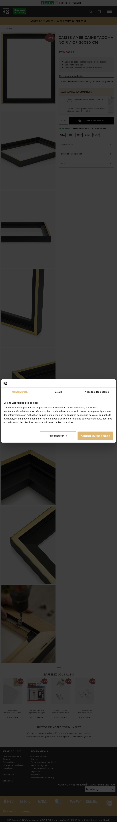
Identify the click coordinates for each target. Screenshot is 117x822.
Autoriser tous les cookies (95, 435)
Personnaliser (58, 435)
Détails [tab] (58, 391)
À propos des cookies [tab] (97, 391)
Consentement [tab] (20, 391)
